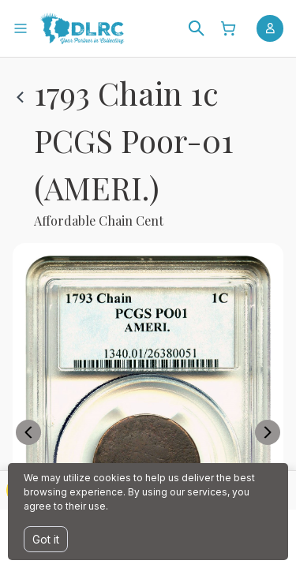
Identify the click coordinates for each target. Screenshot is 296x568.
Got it (45, 539)
